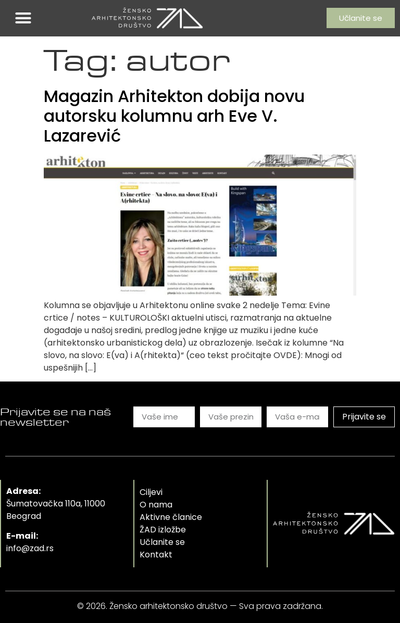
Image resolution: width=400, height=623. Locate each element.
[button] (23, 18)
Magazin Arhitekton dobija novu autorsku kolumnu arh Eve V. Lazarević (174, 116)
